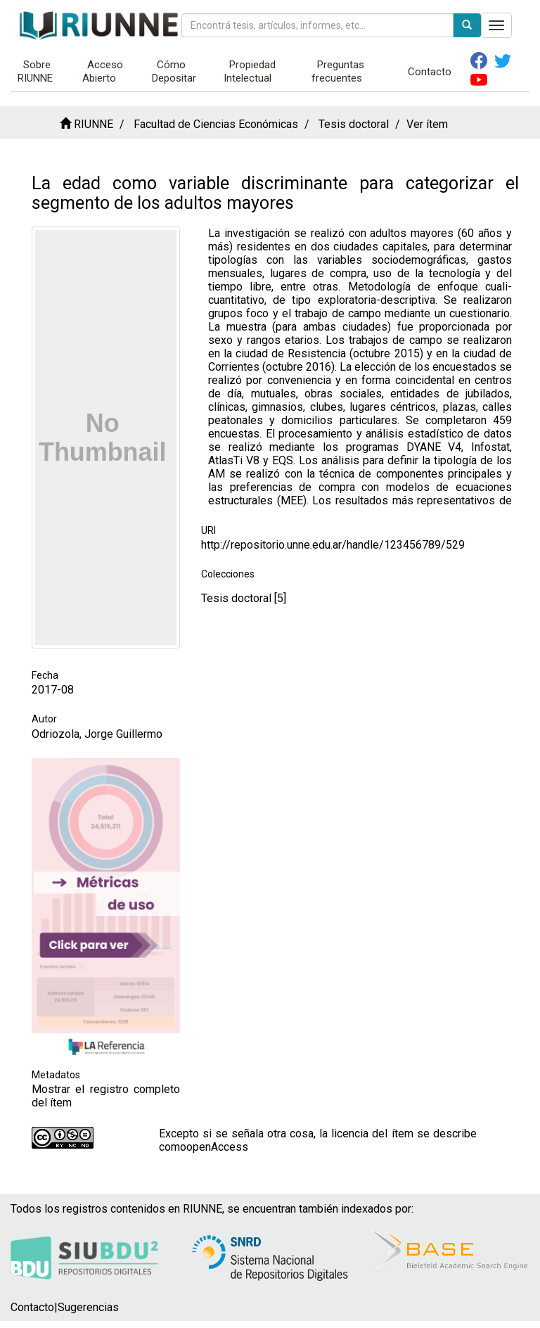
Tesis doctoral (354, 124)
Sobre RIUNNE (35, 71)
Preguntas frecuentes (337, 71)
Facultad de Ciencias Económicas (216, 124)
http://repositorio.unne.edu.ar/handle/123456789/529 (333, 544)
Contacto (429, 71)
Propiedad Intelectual (250, 71)
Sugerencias (88, 1307)
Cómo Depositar (174, 71)
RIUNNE (93, 124)
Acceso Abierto (103, 71)
